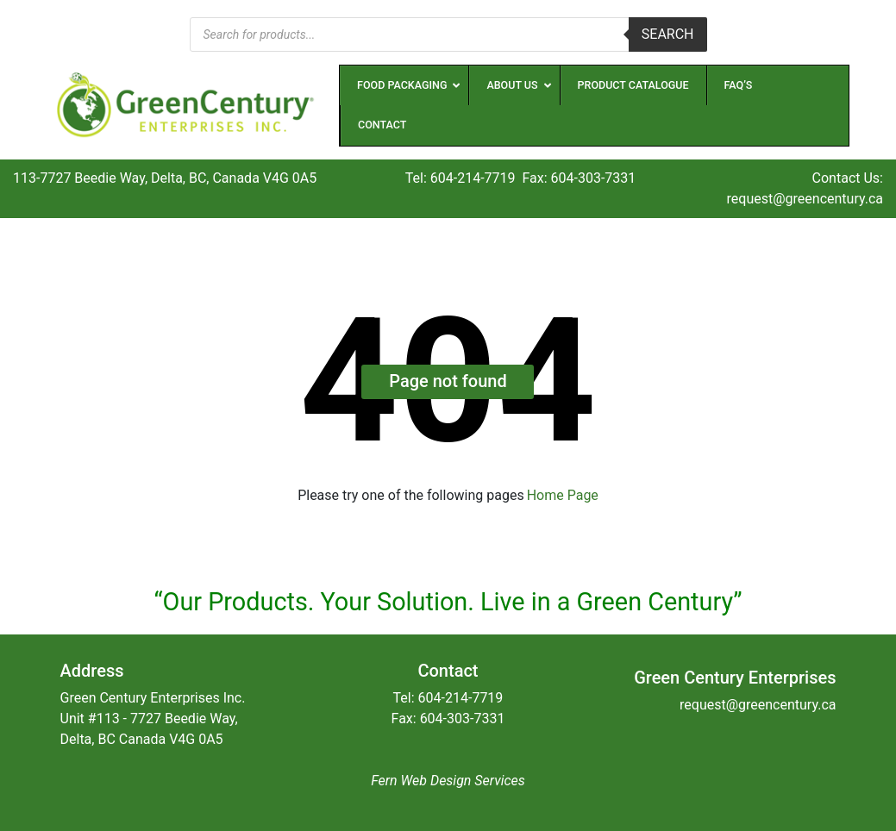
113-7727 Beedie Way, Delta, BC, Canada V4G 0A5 (164, 178)
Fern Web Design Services (448, 780)
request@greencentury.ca (805, 199)
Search (668, 34)
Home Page (562, 495)
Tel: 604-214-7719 (460, 178)
